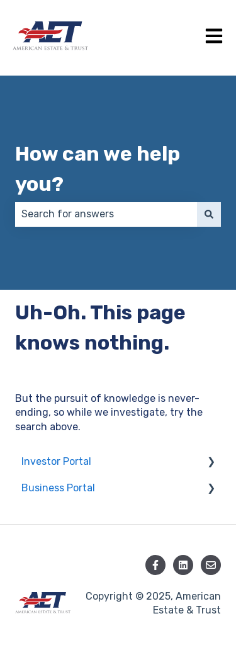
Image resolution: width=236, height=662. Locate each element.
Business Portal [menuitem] (58, 488)
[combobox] (106, 214)
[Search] (209, 214)
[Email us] (211, 565)
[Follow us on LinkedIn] (183, 565)
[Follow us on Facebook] (155, 565)
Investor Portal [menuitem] (56, 461)
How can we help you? (97, 169)
